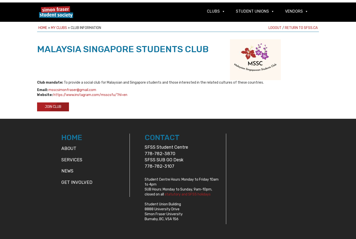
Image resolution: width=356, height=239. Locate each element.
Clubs (213, 11)
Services (71, 160)
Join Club (53, 107)
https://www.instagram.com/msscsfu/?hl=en (90, 95)
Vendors (294, 11)
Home (42, 28)
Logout (275, 28)
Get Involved (76, 182)
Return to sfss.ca (301, 28)
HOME (71, 137)
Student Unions (252, 11)
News (67, 171)
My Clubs (59, 28)
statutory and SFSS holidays (188, 194)
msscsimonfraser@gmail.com (72, 90)
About (68, 148)
